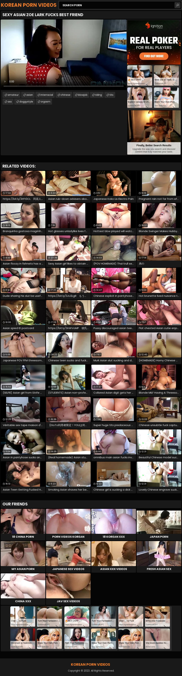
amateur (13, 95)
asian (29, 95)
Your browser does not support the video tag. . (64, 55)
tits (111, 95)
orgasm (45, 101)
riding (98, 95)
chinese (65, 95)
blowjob (82, 95)
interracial (47, 95)
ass (10, 101)
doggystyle (26, 101)
